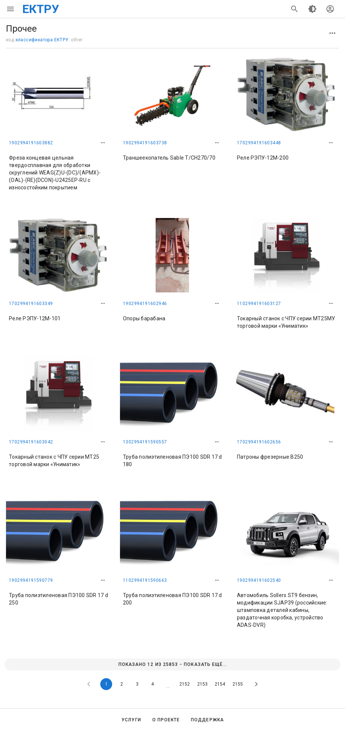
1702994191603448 (259, 142)
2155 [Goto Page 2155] (237, 684)
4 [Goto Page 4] (152, 684)
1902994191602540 (259, 580)
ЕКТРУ (40, 9)
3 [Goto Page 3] (137, 684)
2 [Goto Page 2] (121, 684)
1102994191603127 (259, 303)
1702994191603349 (31, 303)
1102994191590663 (145, 580)
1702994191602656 (259, 442)
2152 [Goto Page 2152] (184, 684)
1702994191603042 (31, 442)
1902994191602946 (145, 303)
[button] (103, 143)
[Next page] (256, 684)
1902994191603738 (145, 142)
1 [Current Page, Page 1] (106, 684)
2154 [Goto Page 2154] (220, 684)
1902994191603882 (31, 142)
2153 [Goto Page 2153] (202, 684)
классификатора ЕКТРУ (42, 39)
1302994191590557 (145, 442)
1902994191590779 (31, 580)
